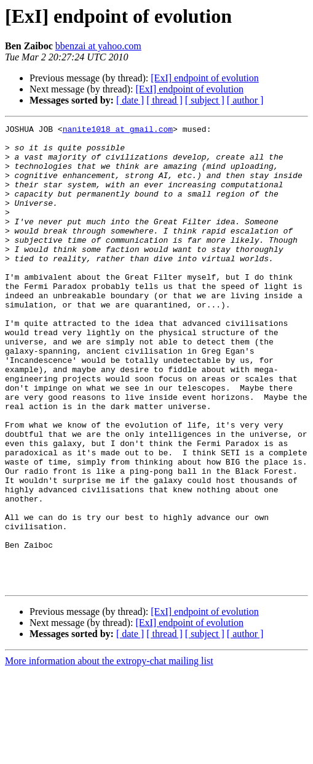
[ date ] (130, 100)
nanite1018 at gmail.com (118, 130)
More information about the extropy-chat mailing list (109, 753)
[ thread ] (164, 100)
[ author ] (245, 100)
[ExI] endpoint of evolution (205, 78)
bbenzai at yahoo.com (98, 46)
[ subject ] (204, 100)
